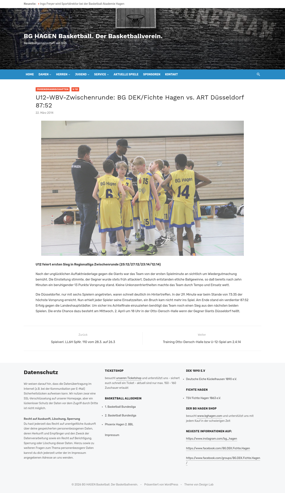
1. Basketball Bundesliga (120, 407)
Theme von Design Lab (198, 484)
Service (100, 74)
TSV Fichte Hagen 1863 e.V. (203, 398)
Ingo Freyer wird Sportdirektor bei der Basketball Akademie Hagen (82, 4)
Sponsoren (151, 74)
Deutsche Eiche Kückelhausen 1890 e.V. (211, 379)
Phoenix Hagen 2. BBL (119, 424)
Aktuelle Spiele (126, 74)
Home (30, 74)
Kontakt (171, 74)
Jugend (81, 74)
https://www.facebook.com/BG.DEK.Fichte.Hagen (218, 448)
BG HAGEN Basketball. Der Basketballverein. (93, 36)
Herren (61, 74)
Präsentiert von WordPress (161, 484)
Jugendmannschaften (52, 89)
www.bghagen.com (209, 416)
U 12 (75, 89)
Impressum (112, 435)
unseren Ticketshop (129, 378)
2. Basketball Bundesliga (120, 415)
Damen (43, 74)
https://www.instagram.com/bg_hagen (211, 438)
